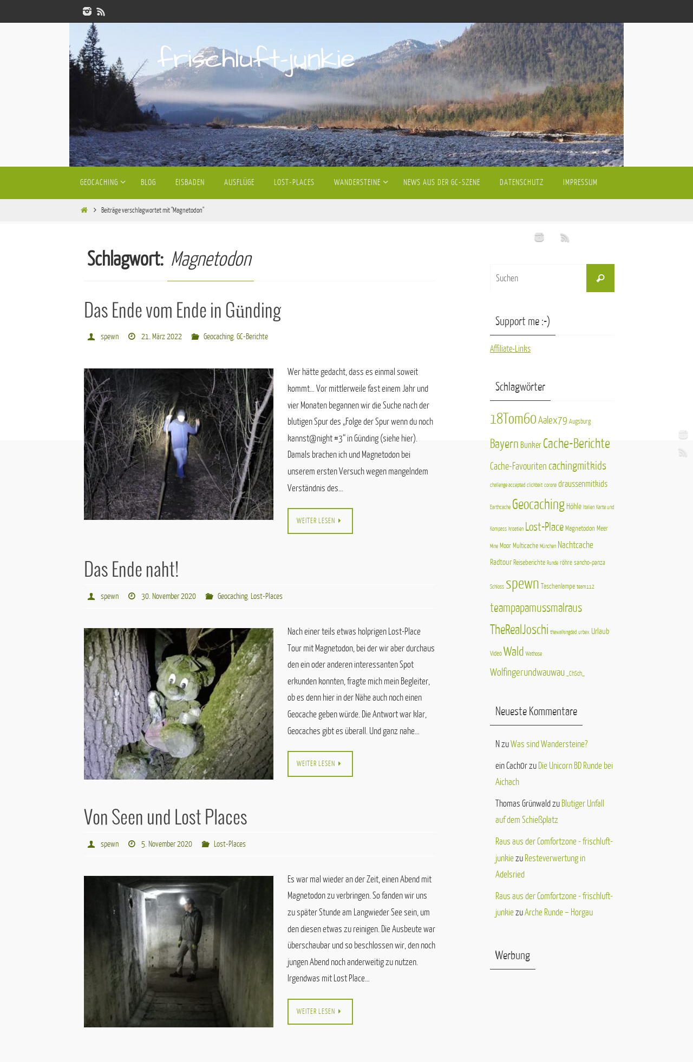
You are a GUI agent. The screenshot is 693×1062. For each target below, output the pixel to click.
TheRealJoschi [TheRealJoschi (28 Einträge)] (519, 630)
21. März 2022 (161, 336)
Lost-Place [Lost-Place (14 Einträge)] (544, 527)
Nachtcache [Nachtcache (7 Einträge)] (575, 545)
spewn (110, 336)
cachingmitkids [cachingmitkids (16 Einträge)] (577, 466)
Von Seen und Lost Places (165, 817)
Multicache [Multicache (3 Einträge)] (525, 546)
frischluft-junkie (256, 59)
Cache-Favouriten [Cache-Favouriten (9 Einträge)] (518, 466)
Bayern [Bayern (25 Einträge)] (504, 444)
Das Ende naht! (131, 570)
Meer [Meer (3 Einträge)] (602, 528)
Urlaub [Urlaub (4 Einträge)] (600, 631)
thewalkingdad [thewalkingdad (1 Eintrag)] (563, 632)
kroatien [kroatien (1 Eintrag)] (516, 529)
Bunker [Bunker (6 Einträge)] (530, 445)
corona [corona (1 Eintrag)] (550, 485)
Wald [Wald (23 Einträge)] (514, 651)
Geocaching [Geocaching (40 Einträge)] (538, 504)
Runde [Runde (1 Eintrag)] (552, 563)
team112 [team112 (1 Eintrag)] (585, 587)
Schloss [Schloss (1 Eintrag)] (497, 587)
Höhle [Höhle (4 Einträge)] (573, 506)
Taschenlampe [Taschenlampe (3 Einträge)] (558, 586)
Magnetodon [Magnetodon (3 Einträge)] (580, 528)
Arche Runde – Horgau (559, 912)
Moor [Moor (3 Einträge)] (505, 546)
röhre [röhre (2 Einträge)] (566, 562)
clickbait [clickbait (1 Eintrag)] (534, 485)
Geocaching (218, 336)
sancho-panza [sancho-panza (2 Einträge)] (589, 562)
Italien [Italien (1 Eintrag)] (588, 507)
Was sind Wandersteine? (549, 744)
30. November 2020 (168, 595)
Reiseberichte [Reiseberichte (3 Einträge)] (529, 562)
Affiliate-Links (511, 349)
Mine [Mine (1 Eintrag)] (494, 546)
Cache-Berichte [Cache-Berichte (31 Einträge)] (576, 444)
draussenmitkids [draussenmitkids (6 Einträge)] (582, 484)
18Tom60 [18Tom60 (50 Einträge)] (513, 419)
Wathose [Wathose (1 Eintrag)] (534, 654)
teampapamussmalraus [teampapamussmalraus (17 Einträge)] (536, 608)
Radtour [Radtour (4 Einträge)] (501, 562)
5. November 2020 (166, 842)
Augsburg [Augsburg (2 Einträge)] (580, 421)
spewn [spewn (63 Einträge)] (522, 584)
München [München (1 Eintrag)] (548, 546)
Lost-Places (267, 595)
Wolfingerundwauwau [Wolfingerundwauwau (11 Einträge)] (527, 672)
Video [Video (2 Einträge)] (496, 653)
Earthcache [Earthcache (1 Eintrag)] (500, 507)
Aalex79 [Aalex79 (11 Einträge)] (552, 420)
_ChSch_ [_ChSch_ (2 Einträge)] (575, 673)
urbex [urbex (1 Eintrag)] (584, 632)
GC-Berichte (252, 336)
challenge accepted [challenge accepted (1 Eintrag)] (507, 485)
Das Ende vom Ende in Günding (182, 311)
